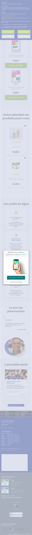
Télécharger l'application (16, 277)
